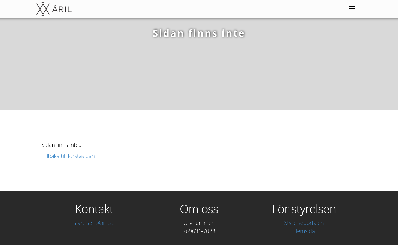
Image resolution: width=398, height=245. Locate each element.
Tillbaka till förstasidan (68, 156)
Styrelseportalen (304, 222)
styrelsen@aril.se (94, 222)
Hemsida (304, 231)
